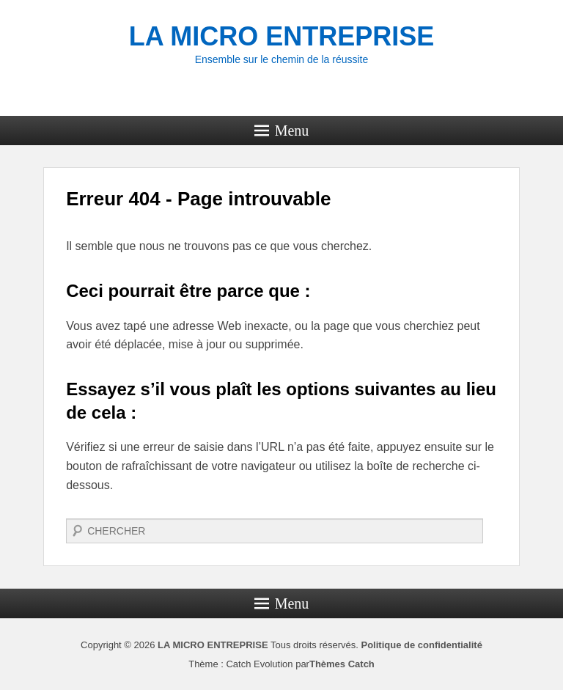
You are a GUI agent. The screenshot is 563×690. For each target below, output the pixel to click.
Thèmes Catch (342, 663)
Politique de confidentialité (421, 644)
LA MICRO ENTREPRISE (282, 36)
